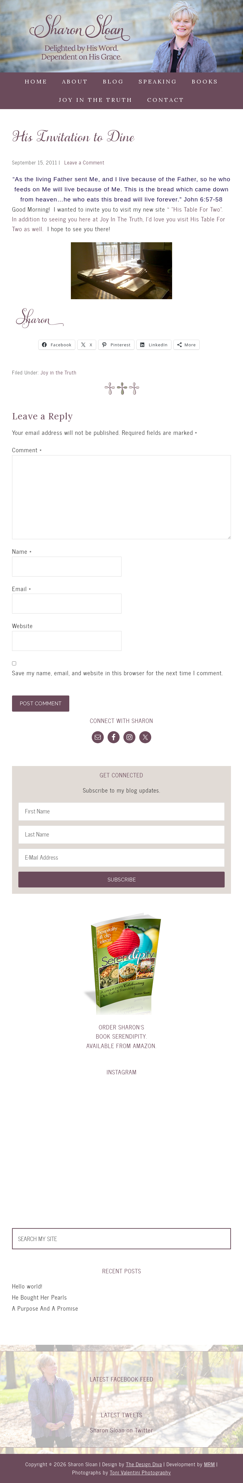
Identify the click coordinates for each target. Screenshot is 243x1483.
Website (22, 626)
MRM (209, 1464)
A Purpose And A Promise (45, 1308)
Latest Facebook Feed (121, 1379)
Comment (27, 450)
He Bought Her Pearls (39, 1297)
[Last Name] (121, 834)
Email (21, 589)
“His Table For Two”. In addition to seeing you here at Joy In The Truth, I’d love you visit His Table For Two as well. (118, 219)
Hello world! (27, 1286)
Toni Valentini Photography (140, 1472)
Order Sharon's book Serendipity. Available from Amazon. (121, 1036)
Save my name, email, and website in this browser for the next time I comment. (117, 673)
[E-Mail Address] (121, 858)
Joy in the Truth (58, 372)
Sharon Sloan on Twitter (121, 1430)
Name (22, 551)
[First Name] (121, 811)
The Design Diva (144, 1464)
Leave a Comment (84, 162)
